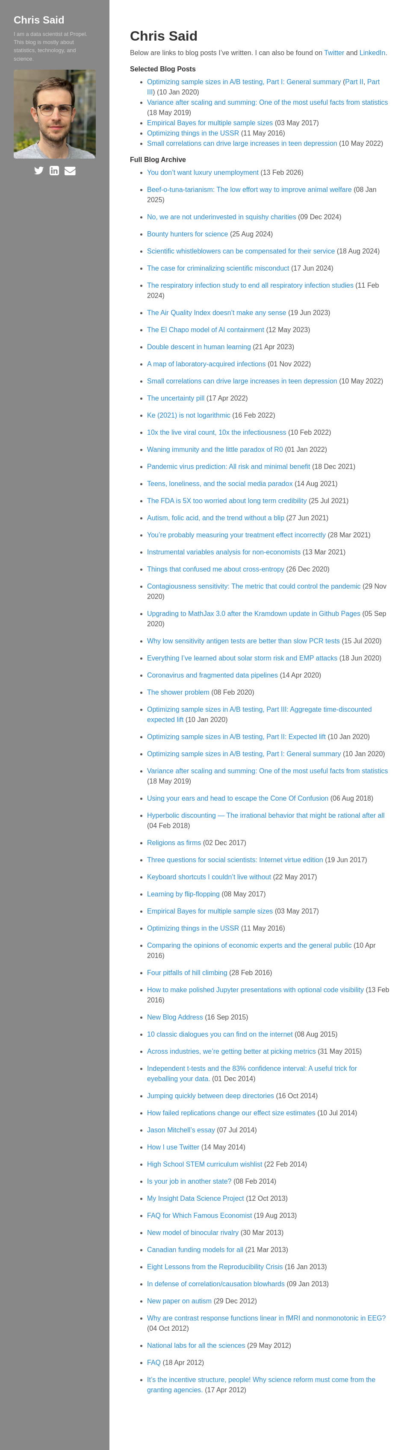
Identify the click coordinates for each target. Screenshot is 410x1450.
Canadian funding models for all (196, 1249)
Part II (354, 81)
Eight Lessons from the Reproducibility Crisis (216, 1266)
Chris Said (39, 20)
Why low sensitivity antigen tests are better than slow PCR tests (244, 641)
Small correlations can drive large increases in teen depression (242, 143)
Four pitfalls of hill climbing (188, 972)
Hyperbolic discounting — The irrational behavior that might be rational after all (266, 815)
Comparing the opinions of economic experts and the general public (250, 945)
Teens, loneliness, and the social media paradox (221, 483)
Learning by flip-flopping (184, 894)
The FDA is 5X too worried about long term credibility (228, 500)
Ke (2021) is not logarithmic (189, 415)
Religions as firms (175, 842)
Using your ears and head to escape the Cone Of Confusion (238, 798)
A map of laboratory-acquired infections (207, 364)
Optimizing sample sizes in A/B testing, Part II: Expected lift (237, 736)
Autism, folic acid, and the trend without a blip (216, 518)
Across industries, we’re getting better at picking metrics (232, 1051)
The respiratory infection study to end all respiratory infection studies (251, 285)
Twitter (334, 52)
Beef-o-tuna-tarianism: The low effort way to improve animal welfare (250, 189)
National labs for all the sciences (197, 1345)
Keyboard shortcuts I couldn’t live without (210, 877)
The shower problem (179, 692)
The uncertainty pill (176, 398)
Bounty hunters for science (188, 234)
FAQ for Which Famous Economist (200, 1215)
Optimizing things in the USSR (193, 133)
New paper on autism (180, 1301)
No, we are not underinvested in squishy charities (222, 217)
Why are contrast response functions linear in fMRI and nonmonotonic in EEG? (266, 1318)
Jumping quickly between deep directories (211, 1095)
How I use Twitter (174, 1147)
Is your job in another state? (190, 1181)
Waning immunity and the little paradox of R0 (216, 449)
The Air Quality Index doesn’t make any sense (217, 312)
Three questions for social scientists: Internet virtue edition (236, 860)
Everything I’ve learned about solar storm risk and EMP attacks (243, 658)
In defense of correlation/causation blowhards (216, 1284)
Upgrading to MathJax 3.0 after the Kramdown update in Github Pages (254, 613)
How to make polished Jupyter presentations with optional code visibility (256, 989)
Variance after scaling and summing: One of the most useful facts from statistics (267, 102)
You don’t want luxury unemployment (203, 172)
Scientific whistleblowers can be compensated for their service (242, 251)
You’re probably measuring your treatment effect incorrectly (237, 535)
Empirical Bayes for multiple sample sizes (210, 123)
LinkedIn (373, 52)
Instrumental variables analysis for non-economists (225, 552)
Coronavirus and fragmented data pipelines (213, 675)
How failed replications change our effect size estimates (232, 1113)
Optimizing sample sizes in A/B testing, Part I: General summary (244, 81)
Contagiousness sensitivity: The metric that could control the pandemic (255, 586)
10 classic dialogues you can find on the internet (221, 1034)
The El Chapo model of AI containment (206, 329)
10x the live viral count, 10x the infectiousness (217, 432)
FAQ (154, 1362)
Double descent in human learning (200, 347)
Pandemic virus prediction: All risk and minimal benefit (229, 466)
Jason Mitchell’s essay (182, 1130)
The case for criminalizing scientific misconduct (219, 268)
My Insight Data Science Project (196, 1198)
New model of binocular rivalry (194, 1232)
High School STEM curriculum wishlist (205, 1164)
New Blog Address (176, 1017)
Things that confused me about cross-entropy (216, 569)
